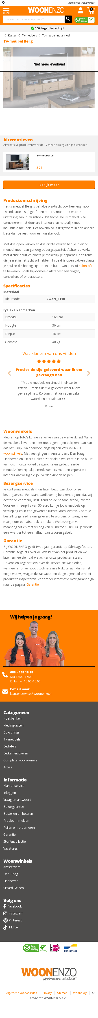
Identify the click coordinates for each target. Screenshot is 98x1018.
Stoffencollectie (14, 841)
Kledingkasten (13, 725)
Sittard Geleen (13, 888)
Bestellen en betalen (18, 813)
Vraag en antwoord (17, 799)
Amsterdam (11, 867)
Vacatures (10, 848)
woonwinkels (12, 453)
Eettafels (9, 746)
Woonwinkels (17, 861)
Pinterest (15, 920)
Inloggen (9, 792)
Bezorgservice (13, 806)
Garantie (32, 584)
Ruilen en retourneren (19, 827)
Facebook (14, 906)
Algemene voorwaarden (21, 993)
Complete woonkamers (20, 760)
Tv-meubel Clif (45, 155)
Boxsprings (11, 732)
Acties (7, 767)
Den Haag (10, 874)
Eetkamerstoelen (15, 753)
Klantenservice (13, 785)
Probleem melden (16, 820)
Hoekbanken (12, 718)
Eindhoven (10, 881)
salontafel (86, 266)
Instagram (16, 913)
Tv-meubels (11, 739)
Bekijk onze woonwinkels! (81, 2)
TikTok (13, 927)
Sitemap (62, 993)
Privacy (47, 993)
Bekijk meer (49, 185)
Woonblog (80, 993)
